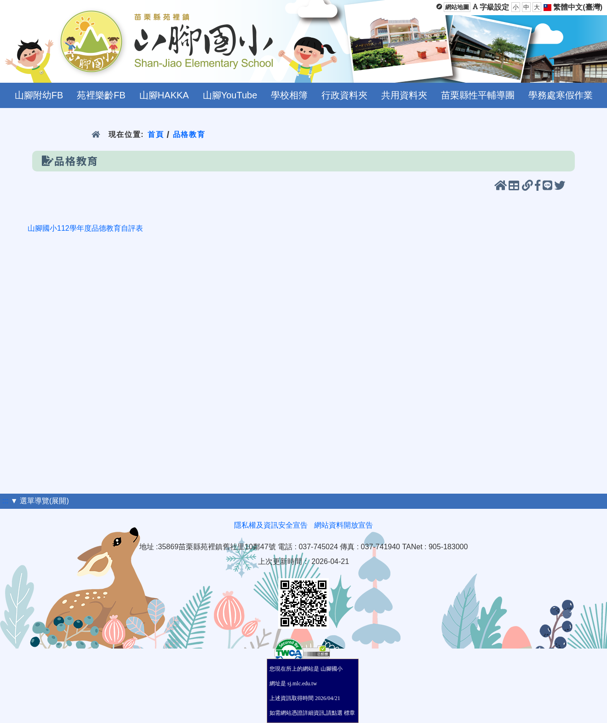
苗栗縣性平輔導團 (478, 95)
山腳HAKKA (164, 95)
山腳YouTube (230, 95)
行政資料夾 (344, 95)
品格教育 (189, 134)
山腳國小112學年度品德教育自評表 (85, 228)
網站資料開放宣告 (343, 525)
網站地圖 (457, 7)
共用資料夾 (404, 95)
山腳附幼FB (39, 95)
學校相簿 (289, 95)
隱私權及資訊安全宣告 (271, 525)
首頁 (155, 134)
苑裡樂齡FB (101, 95)
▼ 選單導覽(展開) (40, 501)
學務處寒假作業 (560, 95)
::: (5, 501)
